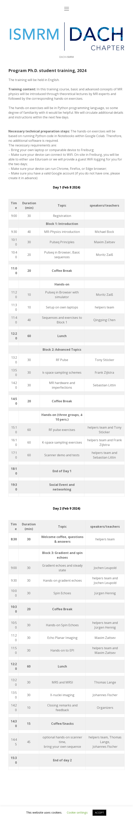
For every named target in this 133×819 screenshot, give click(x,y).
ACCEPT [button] (99, 812)
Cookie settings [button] (77, 812)
